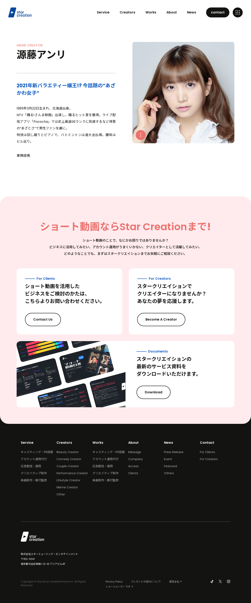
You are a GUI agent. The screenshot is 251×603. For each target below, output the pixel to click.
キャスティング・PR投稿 (37, 452)
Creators (127, 12)
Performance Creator (72, 473)
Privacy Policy (114, 581)
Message (134, 452)
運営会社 (174, 581)
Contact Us (46, 319)
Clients (133, 473)
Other (61, 494)
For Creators (209, 459)
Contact (207, 442)
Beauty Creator (68, 452)
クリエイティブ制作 (34, 473)
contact (218, 12)
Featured (170, 466)
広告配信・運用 (31, 466)
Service (103, 12)
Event (168, 459)
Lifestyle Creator (68, 480)
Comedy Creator (69, 459)
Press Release (173, 452)
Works (150, 12)
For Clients (207, 452)
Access (133, 466)
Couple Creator (68, 466)
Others (169, 473)
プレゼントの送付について (146, 581)
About (171, 12)
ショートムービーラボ (118, 586)
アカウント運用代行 (34, 459)
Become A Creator (164, 319)
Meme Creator (67, 487)
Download (157, 392)
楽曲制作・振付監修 (34, 480)
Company (135, 459)
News (191, 12)
